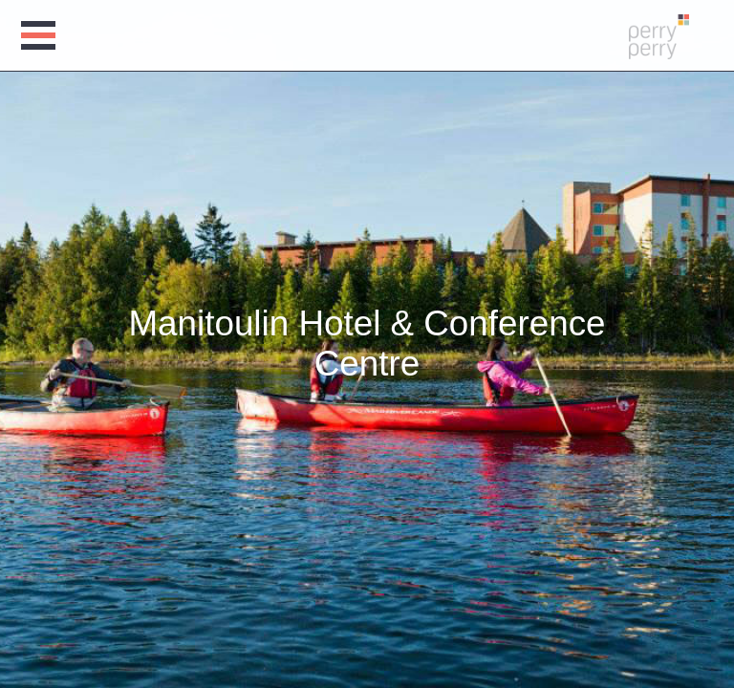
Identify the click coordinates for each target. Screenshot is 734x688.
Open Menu (41, 36)
